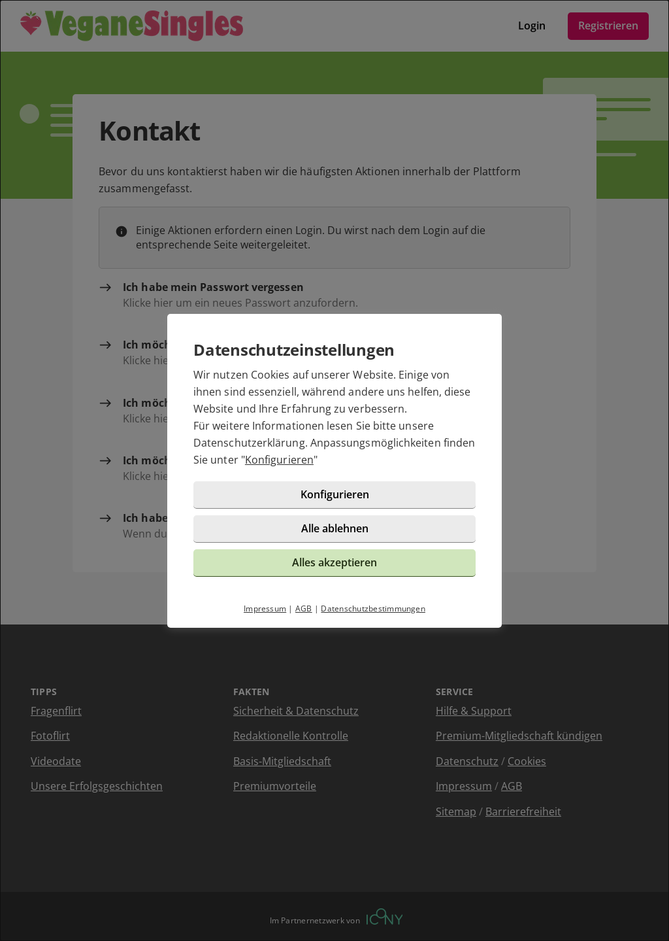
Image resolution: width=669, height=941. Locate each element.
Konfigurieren (279, 460)
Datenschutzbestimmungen (373, 608)
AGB (303, 608)
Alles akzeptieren (334, 562)
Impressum (265, 608)
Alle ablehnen (334, 528)
